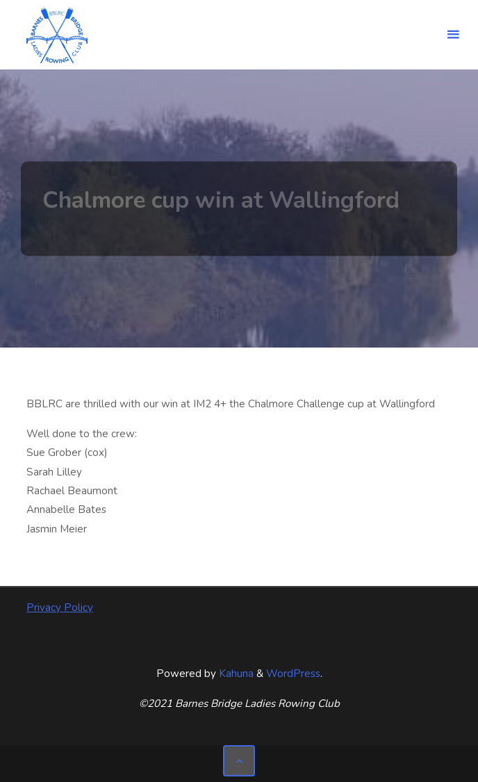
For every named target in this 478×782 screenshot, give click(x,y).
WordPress (293, 674)
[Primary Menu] (453, 35)
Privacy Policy (59, 607)
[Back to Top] (239, 761)
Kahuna (235, 674)
